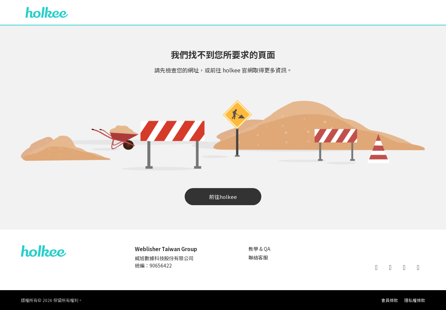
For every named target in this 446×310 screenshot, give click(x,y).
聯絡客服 (258, 257)
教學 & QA (259, 248)
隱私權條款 (414, 300)
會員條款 (389, 300)
